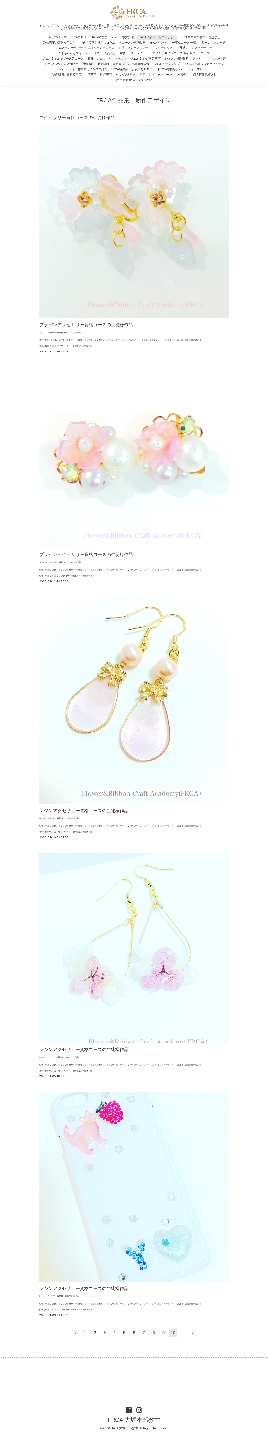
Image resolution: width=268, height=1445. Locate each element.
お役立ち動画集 (142, 69)
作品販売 (109, 53)
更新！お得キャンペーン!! (156, 74)
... (183, 1332)
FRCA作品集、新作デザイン (157, 37)
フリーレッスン (165, 47)
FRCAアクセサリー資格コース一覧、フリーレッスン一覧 (187, 42)
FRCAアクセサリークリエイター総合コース (85, 47)
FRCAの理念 (99, 37)
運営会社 (183, 74)
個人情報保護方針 (205, 74)
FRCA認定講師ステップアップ (204, 64)
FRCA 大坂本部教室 (134, 1420)
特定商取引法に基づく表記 (134, 80)
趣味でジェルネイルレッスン (107, 58)
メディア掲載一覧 (123, 37)
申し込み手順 (217, 58)
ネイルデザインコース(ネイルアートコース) (181, 53)
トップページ (57, 37)
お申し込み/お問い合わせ (61, 64)
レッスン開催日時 (177, 58)
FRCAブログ (78, 37)
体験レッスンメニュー (134, 53)
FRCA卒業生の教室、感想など (200, 37)
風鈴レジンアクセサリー (196, 47)
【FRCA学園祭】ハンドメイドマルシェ (182, 69)
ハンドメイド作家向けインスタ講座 (83, 69)
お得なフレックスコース (134, 47)
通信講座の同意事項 (111, 64)
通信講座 (88, 64)
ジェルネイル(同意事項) (145, 58)
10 (173, 1332)
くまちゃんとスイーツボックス (78, 53)
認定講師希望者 (138, 64)
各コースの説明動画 (132, 42)
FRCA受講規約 (126, 74)
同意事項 (106, 74)
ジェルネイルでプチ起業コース (63, 58)
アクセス (198, 58)
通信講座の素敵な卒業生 (59, 42)
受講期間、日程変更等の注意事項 (74, 74)
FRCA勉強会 (119, 69)
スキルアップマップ (166, 64)
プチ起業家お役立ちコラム (97, 42)
